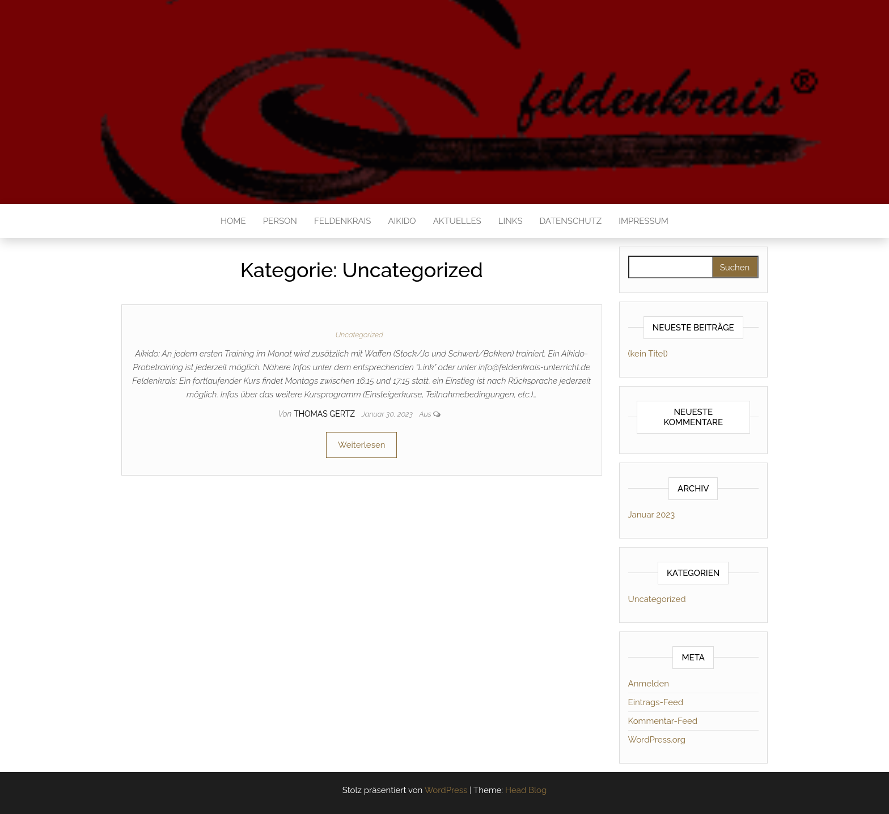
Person (280, 221)
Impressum (643, 221)
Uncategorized (359, 334)
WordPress (446, 790)
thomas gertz (325, 413)
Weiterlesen (361, 445)
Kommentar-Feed (663, 721)
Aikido (402, 221)
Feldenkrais (342, 221)
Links (510, 221)
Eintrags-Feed (656, 702)
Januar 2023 (651, 515)
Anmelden (648, 684)
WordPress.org (656, 740)
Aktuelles (457, 221)
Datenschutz (570, 221)
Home (233, 221)
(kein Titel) (648, 354)
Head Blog (526, 790)
